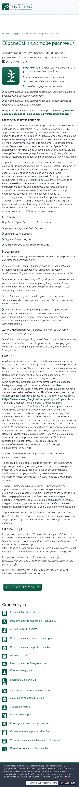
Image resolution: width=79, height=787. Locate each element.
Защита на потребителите (27, 698)
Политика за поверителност (42, 783)
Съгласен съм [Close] (68, 783)
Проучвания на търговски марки (29, 748)
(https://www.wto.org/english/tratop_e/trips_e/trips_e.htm (36, 399)
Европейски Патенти (23, 612)
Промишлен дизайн (21, 670)
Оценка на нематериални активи (29, 731)
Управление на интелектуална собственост (36, 740)
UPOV (58, 385)
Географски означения (23, 679)
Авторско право (19, 655)
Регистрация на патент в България (31, 638)
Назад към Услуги (22, 587)
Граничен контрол (20, 714)
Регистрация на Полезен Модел (28, 663)
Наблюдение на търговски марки (29, 723)
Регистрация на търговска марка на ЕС (33, 620)
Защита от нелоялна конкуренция (30, 690)
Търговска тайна (20, 706)
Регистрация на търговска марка (30, 647)
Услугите (29, 67)
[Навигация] (73, 7)
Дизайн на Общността (23, 629)
